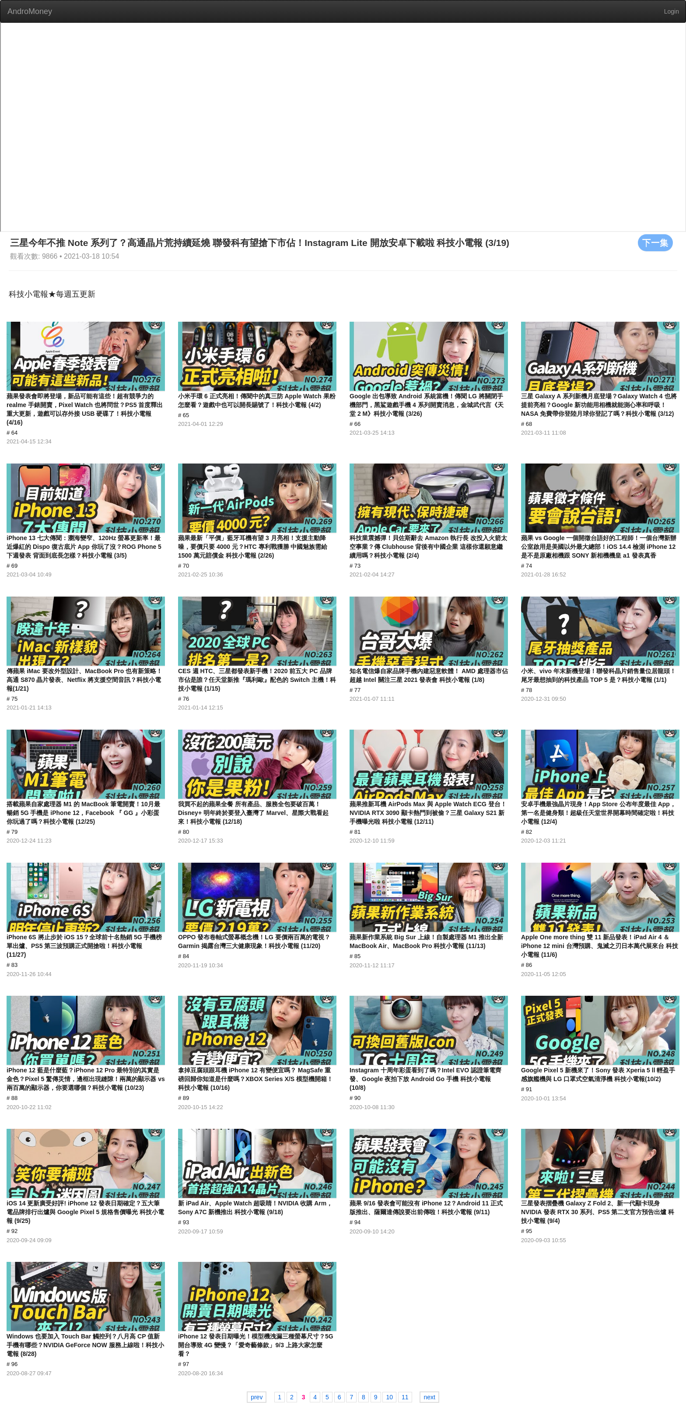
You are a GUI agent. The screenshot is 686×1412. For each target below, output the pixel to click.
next (429, 1397)
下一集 (655, 242)
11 (405, 1397)
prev (256, 1397)
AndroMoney (29, 11)
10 (389, 1397)
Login (671, 11)
